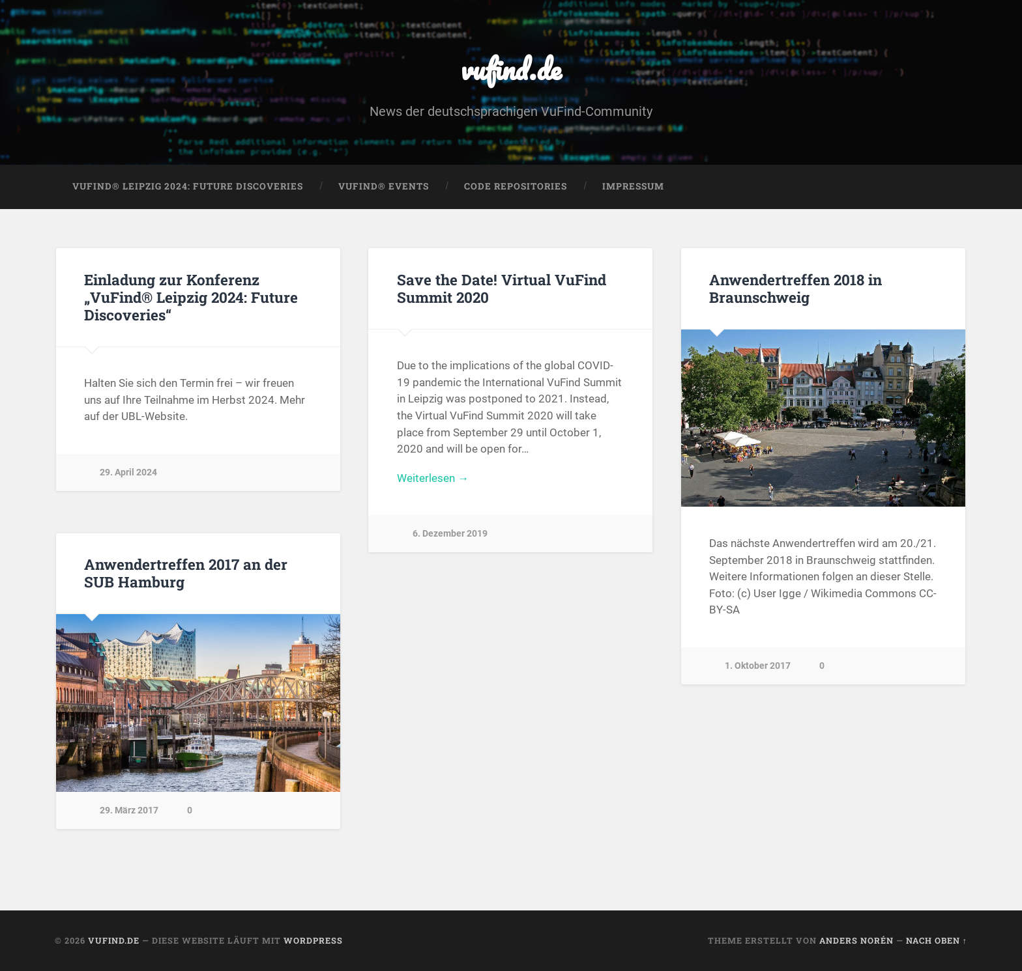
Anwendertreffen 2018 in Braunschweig (795, 288)
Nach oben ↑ (936, 940)
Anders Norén (856, 940)
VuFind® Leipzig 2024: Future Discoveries (187, 186)
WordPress (313, 940)
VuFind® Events (383, 186)
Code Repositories (515, 186)
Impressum (633, 186)
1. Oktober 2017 (758, 665)
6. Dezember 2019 (450, 533)
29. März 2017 (129, 810)
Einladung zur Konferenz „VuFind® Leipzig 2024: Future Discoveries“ (191, 297)
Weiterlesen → (433, 478)
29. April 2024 (128, 472)
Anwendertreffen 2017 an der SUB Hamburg (185, 572)
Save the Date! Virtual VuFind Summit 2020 (501, 288)
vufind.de (511, 69)
